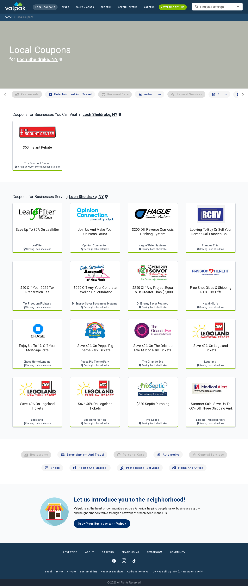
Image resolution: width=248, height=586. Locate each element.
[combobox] (217, 6)
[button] (128, 7)
